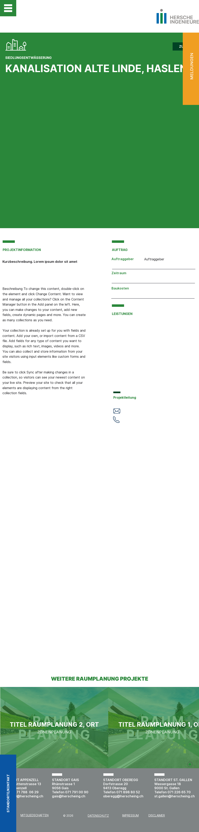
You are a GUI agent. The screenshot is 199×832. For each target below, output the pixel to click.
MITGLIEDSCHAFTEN (35, 815)
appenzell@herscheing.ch (22, 796)
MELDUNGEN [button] (191, 66)
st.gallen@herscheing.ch (174, 796)
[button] (8, 8)
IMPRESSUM (130, 815)
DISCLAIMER (156, 815)
